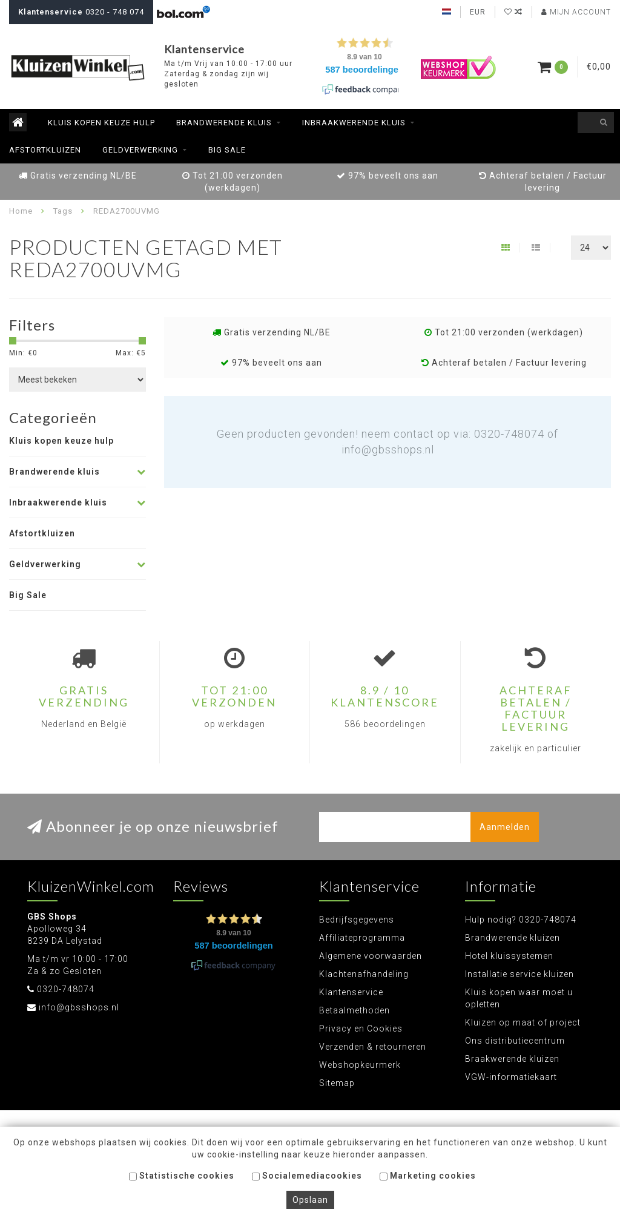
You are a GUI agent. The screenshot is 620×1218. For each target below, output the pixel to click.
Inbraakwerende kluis (354, 122)
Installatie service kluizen (519, 974)
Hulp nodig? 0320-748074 (520, 919)
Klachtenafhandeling (364, 974)
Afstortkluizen (45, 149)
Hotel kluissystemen (509, 956)
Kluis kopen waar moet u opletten (519, 998)
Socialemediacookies (307, 1175)
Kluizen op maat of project (523, 1022)
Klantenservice (351, 992)
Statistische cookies (181, 1175)
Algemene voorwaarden (370, 956)
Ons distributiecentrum (515, 1040)
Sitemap (337, 1083)
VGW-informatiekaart (511, 1077)
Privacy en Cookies (361, 1028)
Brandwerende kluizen (512, 938)
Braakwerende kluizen (512, 1059)
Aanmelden (505, 827)
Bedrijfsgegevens (356, 919)
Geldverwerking (140, 149)
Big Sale (227, 149)
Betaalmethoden (354, 1010)
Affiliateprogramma (362, 938)
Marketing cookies (428, 1175)
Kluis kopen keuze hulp (101, 122)
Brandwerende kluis (224, 122)
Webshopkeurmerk (360, 1065)
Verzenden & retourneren (372, 1047)
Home (21, 211)
